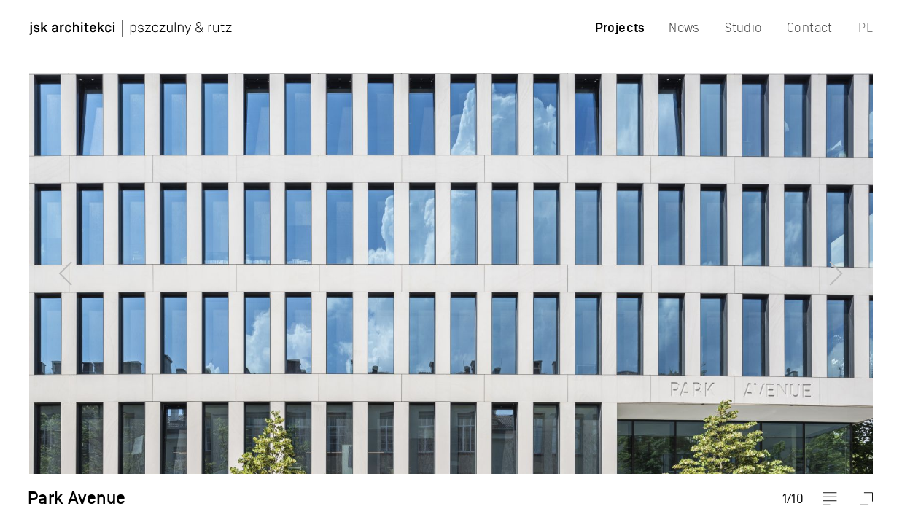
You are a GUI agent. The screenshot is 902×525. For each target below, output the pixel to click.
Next (862, 262)
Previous (40, 262)
